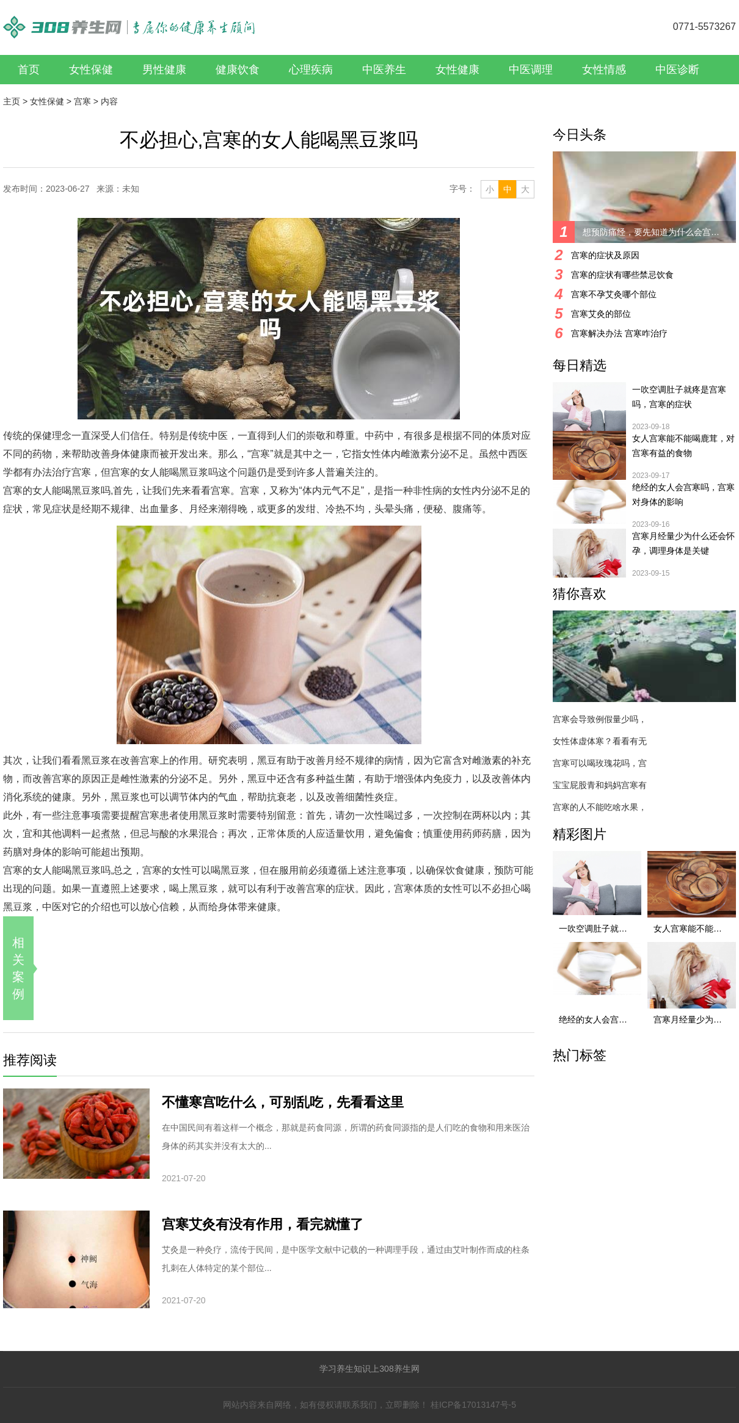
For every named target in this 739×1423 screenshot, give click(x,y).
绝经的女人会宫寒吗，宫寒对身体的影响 (683, 494)
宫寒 (82, 101)
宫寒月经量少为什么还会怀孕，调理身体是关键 (683, 543)
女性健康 (457, 69)
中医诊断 (677, 69)
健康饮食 (238, 69)
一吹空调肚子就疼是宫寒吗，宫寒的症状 (679, 397)
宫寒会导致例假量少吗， (600, 719)
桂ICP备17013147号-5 (473, 1405)
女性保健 (91, 69)
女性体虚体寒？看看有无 (600, 741)
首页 (29, 69)
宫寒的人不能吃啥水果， (600, 807)
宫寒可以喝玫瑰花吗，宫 (600, 763)
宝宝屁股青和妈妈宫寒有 (600, 785)
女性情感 (604, 69)
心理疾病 (311, 69)
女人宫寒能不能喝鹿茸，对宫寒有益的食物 (683, 445)
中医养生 (384, 69)
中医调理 (531, 69)
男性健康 (164, 69)
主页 (11, 101)
